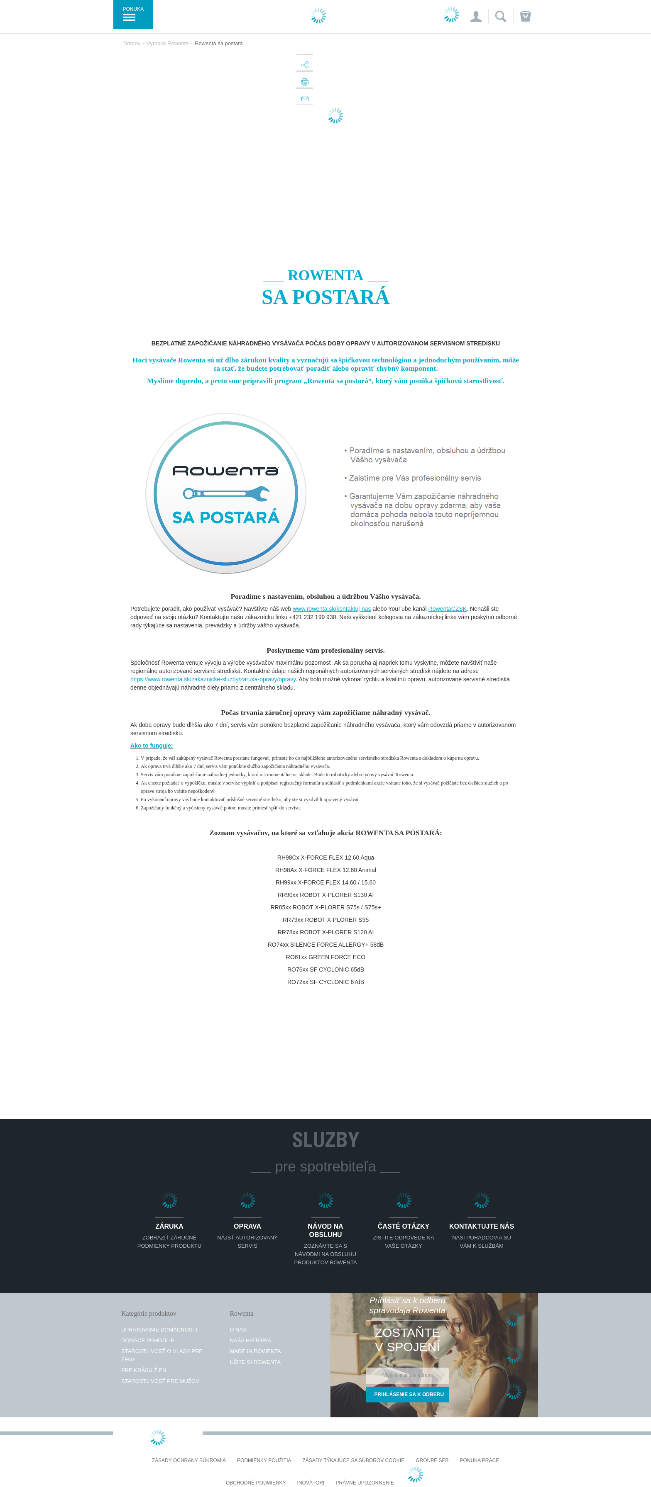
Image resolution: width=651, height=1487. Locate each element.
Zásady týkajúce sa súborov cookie (354, 1460)
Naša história (250, 1340)
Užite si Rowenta (255, 1362)
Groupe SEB (432, 1460)
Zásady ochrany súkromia (189, 1460)
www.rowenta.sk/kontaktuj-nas (332, 608)
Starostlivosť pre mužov (160, 1381)
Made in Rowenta (255, 1351)
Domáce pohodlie (147, 1340)
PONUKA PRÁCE (479, 1460)
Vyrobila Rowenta (167, 43)
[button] (476, 16)
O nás (238, 1330)
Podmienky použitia (264, 1460)
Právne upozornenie (364, 1483)
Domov (131, 43)
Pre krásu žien (143, 1370)
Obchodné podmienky (256, 1483)
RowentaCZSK (447, 608)
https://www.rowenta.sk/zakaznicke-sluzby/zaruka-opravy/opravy (213, 679)
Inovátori (311, 1483)
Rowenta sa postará (219, 43)
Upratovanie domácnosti (159, 1330)
